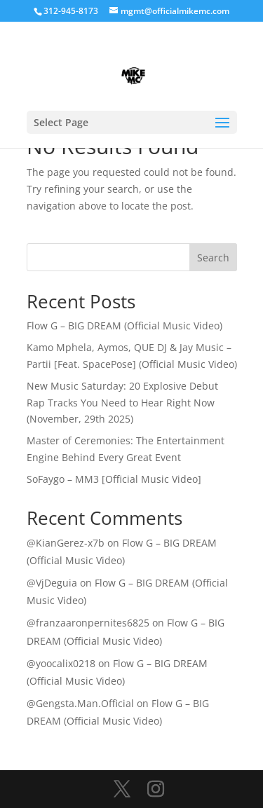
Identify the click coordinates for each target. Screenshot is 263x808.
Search (213, 257)
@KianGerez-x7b (65, 542)
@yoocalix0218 (61, 663)
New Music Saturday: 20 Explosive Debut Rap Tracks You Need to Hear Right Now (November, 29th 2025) (122, 402)
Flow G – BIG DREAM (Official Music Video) (124, 325)
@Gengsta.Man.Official (80, 703)
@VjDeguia (52, 582)
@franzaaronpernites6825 (88, 622)
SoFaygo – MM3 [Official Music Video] (114, 479)
